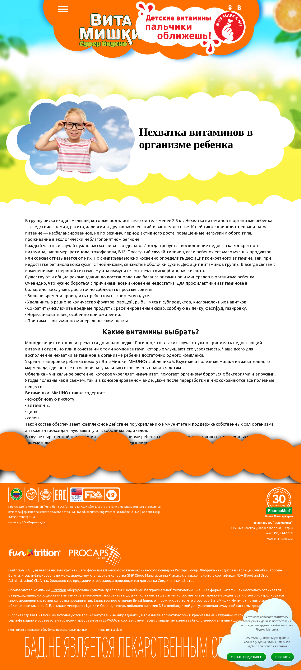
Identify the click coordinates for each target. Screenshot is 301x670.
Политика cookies (110, 629)
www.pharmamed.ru (280, 538)
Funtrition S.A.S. (20, 570)
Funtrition (58, 590)
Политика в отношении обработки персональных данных (47, 629)
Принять (282, 657)
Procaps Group (186, 570)
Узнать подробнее (246, 657)
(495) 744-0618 (283, 533)
